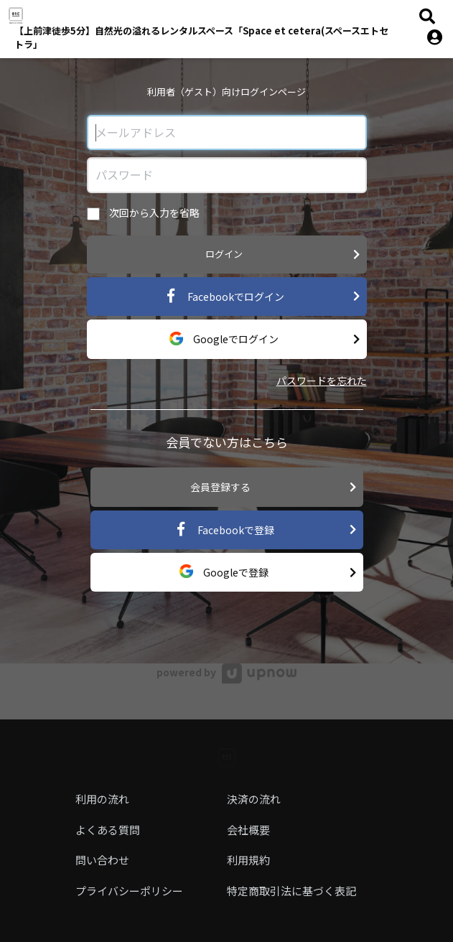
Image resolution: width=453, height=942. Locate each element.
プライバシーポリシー (129, 890)
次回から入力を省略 (143, 212)
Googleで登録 (267, 573)
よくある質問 (107, 829)
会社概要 (248, 829)
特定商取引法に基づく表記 (291, 890)
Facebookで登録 (265, 529)
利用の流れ (102, 798)
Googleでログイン (264, 339)
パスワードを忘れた (321, 380)
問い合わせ (102, 859)
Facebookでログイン (262, 296)
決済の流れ (254, 798)
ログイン (282, 255)
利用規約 (248, 859)
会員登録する (273, 487)
